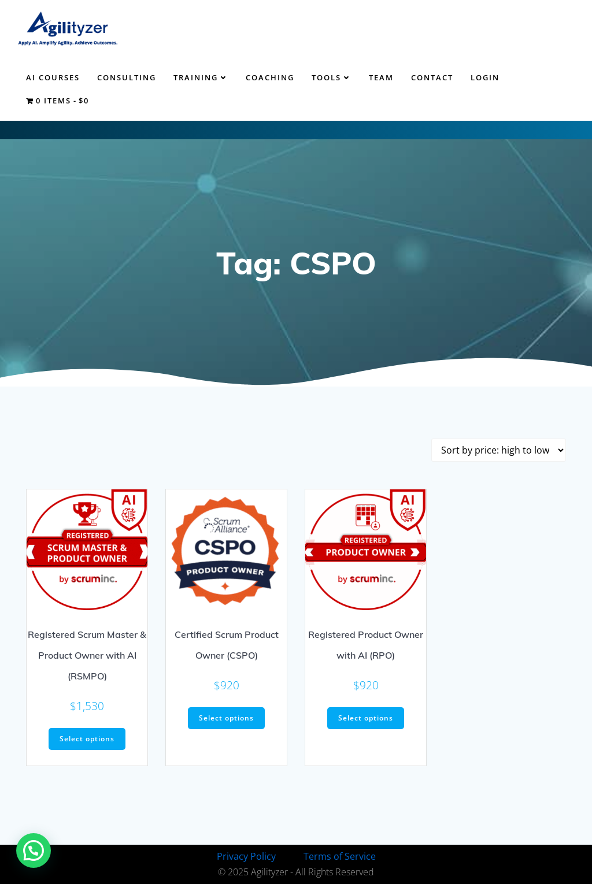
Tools (332, 77)
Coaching (270, 77)
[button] (33, 850)
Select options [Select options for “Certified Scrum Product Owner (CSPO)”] (226, 718)
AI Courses (53, 77)
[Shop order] (498, 450)
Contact (432, 77)
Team (381, 77)
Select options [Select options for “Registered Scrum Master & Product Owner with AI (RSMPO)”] (87, 739)
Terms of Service (340, 856)
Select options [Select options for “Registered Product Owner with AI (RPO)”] (365, 718)
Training (200, 77)
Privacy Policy (246, 856)
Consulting (126, 77)
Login (485, 77)
